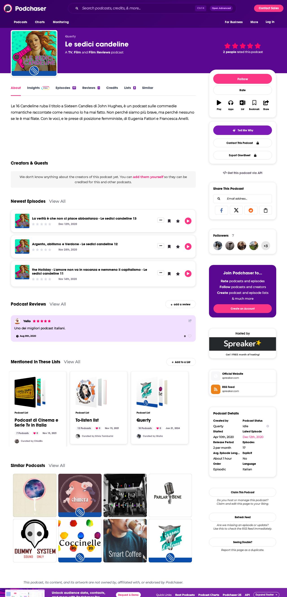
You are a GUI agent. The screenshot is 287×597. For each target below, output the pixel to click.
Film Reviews (99, 52)
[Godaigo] (253, 245)
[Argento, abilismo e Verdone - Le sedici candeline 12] (22, 246)
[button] (22, 22)
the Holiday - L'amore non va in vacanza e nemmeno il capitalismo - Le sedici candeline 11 (89, 271)
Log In (270, 22)
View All (57, 201)
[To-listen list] (91, 392)
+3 (266, 246)
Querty (144, 420)
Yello (27, 321)
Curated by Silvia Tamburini (97, 436)
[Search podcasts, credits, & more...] (137, 8)
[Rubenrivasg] (241, 245)
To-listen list (87, 420)
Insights (38, 88)
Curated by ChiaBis (32, 441)
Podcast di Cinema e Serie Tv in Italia (36, 423)
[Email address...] (242, 198)
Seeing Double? (242, 542)
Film (77, 52)
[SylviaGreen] (78, 436)
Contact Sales (269, 8)
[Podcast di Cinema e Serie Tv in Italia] (30, 392)
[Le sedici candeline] (34, 53)
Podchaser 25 (232, 595)
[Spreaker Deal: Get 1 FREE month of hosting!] (242, 346)
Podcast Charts (208, 595)
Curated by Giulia (153, 436)
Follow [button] (242, 79)
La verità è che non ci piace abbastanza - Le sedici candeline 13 (84, 218)
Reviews (91, 88)
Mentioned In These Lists (35, 362)
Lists (130, 88)
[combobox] (152, 8)
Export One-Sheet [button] (243, 155)
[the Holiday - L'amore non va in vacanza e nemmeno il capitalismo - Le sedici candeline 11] (22, 272)
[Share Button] (190, 320)
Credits (112, 88)
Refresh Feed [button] (243, 517)
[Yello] (17, 321)
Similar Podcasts (28, 465)
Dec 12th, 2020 (253, 437)
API (247, 595)
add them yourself (148, 177)
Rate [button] (242, 90)
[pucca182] (139, 436)
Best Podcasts (185, 595)
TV (70, 52)
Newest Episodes (28, 201)
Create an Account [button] (243, 308)
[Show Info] (267, 426)
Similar (147, 88)
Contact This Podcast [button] (242, 143)
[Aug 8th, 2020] (26, 336)
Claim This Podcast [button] (242, 492)
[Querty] (152, 392)
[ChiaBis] (17, 441)
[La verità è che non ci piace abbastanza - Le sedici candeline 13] (22, 221)
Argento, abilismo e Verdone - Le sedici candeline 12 (75, 244)
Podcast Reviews (28, 304)
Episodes (66, 88)
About (16, 88)
